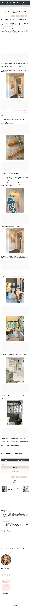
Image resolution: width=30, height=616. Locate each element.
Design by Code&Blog (18, 614)
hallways (14, 482)
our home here (9, 451)
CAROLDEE (5, 510)
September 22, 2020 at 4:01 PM (7, 531)
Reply (4, 534)
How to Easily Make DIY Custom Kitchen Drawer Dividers (6, 589)
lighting (16, 482)
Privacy (17, 471)
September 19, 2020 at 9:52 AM (7, 511)
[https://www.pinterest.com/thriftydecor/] (25, 7)
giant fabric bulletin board (8, 26)
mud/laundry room (14, 354)
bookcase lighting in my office (17, 395)
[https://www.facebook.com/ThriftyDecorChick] (22, 7)
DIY (12, 482)
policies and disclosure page (12, 119)
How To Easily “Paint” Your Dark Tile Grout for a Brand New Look (6, 582)
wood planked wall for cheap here (20, 110)
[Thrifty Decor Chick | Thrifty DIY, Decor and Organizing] (15, 6)
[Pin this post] (22, 16)
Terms (14, 471)
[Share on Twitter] (17, 16)
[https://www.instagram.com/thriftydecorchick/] (24, 7)
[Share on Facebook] (13, 16)
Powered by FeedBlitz (17, 470)
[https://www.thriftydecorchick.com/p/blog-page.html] (23, 7)
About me (6, 571)
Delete (6, 534)
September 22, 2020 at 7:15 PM (10, 523)
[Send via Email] (26, 16)
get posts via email (18, 453)
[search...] (29, 8)
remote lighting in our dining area (18, 276)
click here (25, 451)
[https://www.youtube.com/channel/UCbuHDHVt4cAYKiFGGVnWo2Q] (26, 7)
